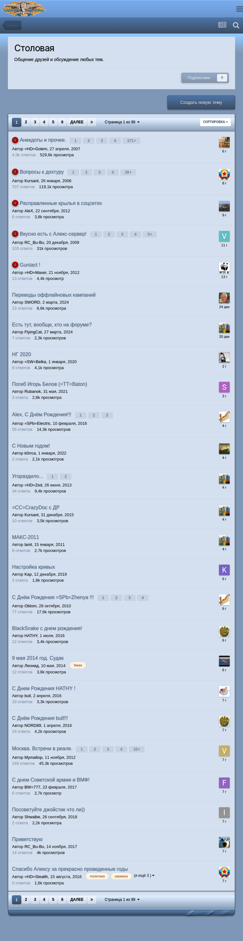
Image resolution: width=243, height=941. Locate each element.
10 (137, 737)
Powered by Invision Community (121, 938)
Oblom (30, 595)
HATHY (30, 624)
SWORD (32, 296)
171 (132, 140)
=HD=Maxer (35, 267)
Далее (77, 122)
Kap (28, 565)
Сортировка (215, 122)
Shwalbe (32, 804)
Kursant (31, 177)
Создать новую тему (201, 102)
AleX (28, 207)
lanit (28, 535)
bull (27, 685)
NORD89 (32, 714)
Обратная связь (131, 930)
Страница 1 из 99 (122, 122)
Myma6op (33, 744)
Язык (102, 930)
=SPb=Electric (37, 416)
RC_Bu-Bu (34, 237)
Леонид (31, 655)
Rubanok (32, 386)
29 (129, 170)
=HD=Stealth (36, 864)
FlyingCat (33, 326)
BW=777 (32, 774)
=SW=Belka (35, 356)
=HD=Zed (33, 476)
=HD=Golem (35, 147)
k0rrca (30, 445)
